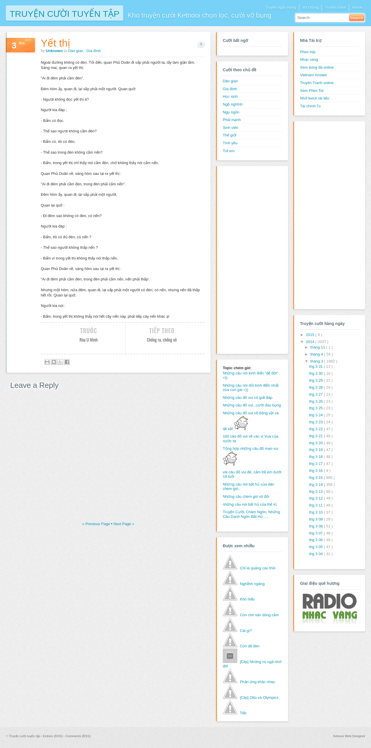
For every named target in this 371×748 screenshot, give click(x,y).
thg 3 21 (316, 436)
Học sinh (230, 96)
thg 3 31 (316, 366)
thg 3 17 (316, 463)
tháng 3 (317, 361)
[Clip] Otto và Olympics (259, 697)
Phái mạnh (232, 120)
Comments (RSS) (78, 736)
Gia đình (93, 51)
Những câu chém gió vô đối (246, 496)
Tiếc (243, 713)
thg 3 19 (316, 449)
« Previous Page (96, 524)
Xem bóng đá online (317, 67)
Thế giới (229, 135)
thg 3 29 (316, 380)
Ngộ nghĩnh (233, 104)
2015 (310, 335)
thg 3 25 (316, 408)
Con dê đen (249, 646)
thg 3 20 (316, 443)
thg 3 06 (316, 540)
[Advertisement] (246, 259)
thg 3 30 (316, 373)
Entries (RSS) (53, 736)
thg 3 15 (316, 477)
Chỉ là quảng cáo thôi (257, 568)
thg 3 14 (316, 484)
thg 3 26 (316, 401)
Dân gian (76, 51)
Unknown (55, 51)
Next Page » (124, 524)
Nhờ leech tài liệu (314, 98)
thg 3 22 (316, 429)
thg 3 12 (316, 498)
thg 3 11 (316, 505)
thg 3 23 (316, 422)
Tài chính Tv (310, 106)
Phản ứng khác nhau (257, 682)
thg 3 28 (316, 387)
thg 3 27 (316, 394)
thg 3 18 (316, 456)
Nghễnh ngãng (252, 584)
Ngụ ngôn (231, 112)
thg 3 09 (316, 519)
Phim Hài (307, 52)
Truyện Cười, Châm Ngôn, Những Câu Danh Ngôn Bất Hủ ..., (251, 514)
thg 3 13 (316, 491)
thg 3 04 (316, 554)
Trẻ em (228, 151)
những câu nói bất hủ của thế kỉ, (250, 504)
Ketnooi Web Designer (349, 736)
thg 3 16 (316, 470)
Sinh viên (230, 127)
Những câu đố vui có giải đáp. (248, 397)
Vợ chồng (310, 7)
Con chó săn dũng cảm (259, 615)
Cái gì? (246, 630)
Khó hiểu (247, 599)
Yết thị (55, 43)
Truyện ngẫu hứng (280, 7)
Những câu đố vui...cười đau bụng (252, 405)
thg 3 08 (316, 526)
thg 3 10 (316, 512)
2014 (310, 342)
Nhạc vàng (309, 59)
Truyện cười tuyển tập (64, 13)
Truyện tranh (335, 7)
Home (357, 7)
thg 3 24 (316, 415)
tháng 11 (318, 347)
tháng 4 (317, 354)
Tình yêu (230, 143)
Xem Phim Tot (312, 90)
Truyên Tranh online (316, 83)
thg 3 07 (316, 533)
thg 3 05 (316, 547)
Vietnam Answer (313, 75)
